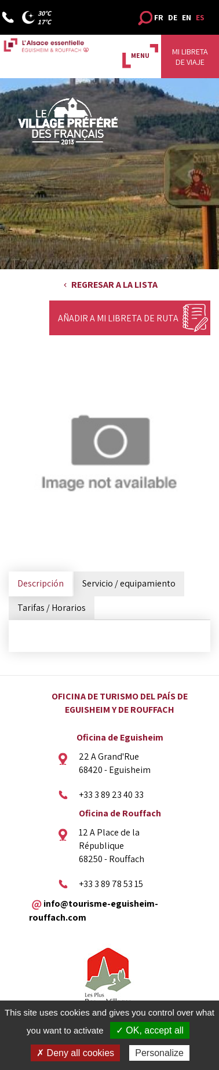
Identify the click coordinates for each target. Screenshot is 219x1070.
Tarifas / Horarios (51, 608)
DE (172, 17)
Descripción (40, 583)
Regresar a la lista (114, 285)
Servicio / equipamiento (129, 583)
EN (186, 17)
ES (200, 17)
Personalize (159, 1053)
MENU (140, 55)
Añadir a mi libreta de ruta (118, 318)
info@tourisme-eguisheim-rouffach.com (93, 910)
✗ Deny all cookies (75, 1053)
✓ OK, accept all (150, 1030)
